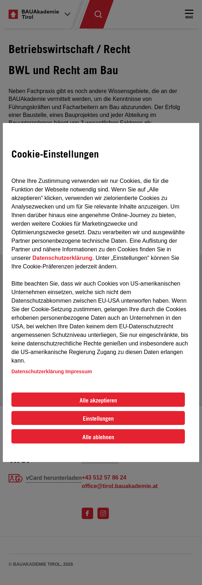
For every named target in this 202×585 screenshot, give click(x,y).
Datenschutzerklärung (62, 258)
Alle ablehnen (98, 437)
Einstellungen (98, 418)
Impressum (78, 371)
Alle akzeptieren (98, 400)
